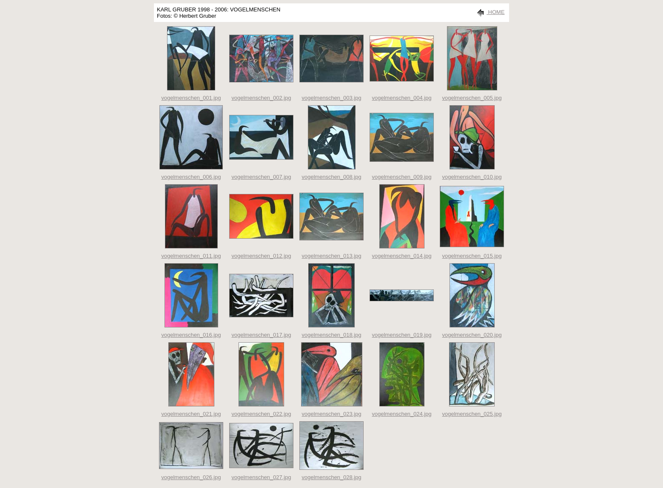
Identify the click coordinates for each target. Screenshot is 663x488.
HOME (489, 12)
